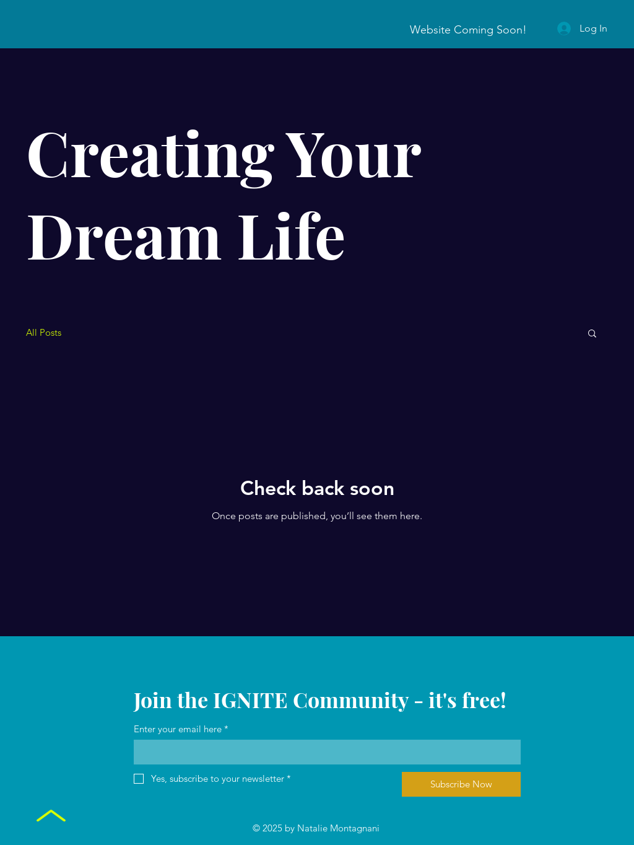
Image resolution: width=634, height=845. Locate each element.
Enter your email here (181, 729)
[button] (592, 334)
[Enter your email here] (323, 752)
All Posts (43, 332)
